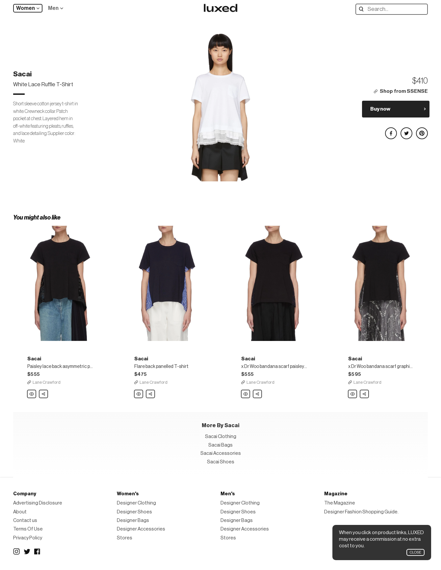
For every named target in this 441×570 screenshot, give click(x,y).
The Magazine (339, 503)
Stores (124, 537)
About (20, 511)
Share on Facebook (390, 130)
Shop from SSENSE (404, 91)
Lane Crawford (47, 382)
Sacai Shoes (220, 461)
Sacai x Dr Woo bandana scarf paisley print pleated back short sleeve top (246, 394)
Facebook (37, 551)
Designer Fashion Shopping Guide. (361, 511)
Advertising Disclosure (37, 503)
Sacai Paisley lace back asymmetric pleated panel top (32, 394)
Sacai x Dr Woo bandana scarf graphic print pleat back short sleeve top (353, 394)
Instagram (16, 551)
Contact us (25, 520)
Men (53, 8)
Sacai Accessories (220, 453)
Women (25, 8)
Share (43, 392)
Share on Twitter (406, 130)
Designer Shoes (134, 511)
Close (415, 552)
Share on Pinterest (421, 130)
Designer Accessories (141, 529)
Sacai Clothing (220, 436)
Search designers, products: (363, 9)
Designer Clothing (136, 503)
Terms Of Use (28, 529)
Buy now (380, 109)
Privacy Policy (27, 537)
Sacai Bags (220, 445)
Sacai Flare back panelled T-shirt (139, 394)
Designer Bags (133, 520)
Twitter (27, 551)
